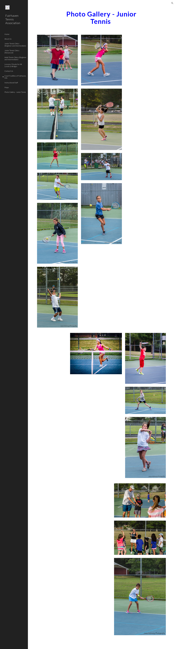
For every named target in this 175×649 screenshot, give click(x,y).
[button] (172, 3)
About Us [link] (7, 39)
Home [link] (6, 34)
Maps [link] (6, 87)
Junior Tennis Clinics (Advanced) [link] (11, 51)
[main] (101, 17)
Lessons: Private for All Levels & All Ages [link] (13, 65)
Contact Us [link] (8, 71)
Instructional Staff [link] (11, 83)
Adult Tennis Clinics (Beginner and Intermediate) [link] (15, 58)
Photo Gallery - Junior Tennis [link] (15, 92)
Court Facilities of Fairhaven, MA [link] (15, 77)
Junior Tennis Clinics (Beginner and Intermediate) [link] (15, 44)
